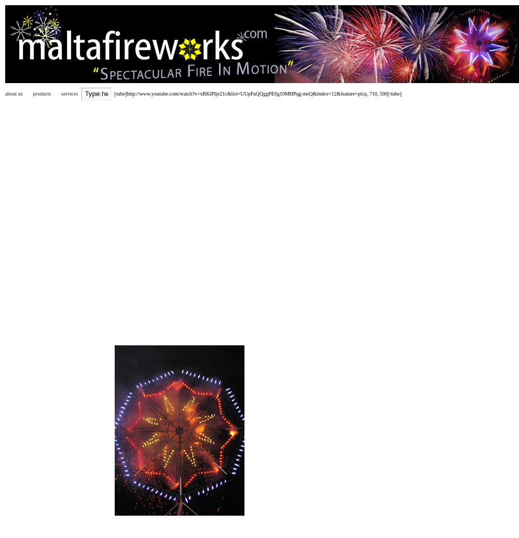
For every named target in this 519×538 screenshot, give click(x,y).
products (42, 94)
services (69, 94)
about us (14, 94)
